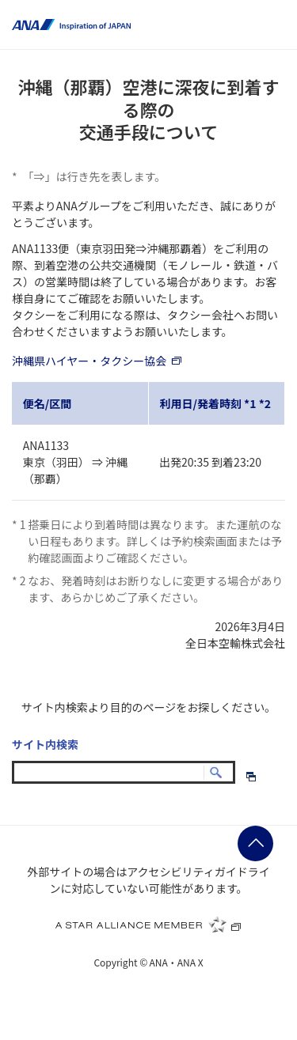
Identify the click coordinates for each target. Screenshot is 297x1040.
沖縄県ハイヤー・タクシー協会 (97, 361)
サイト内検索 (45, 744)
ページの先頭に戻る (255, 843)
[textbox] (123, 772)
